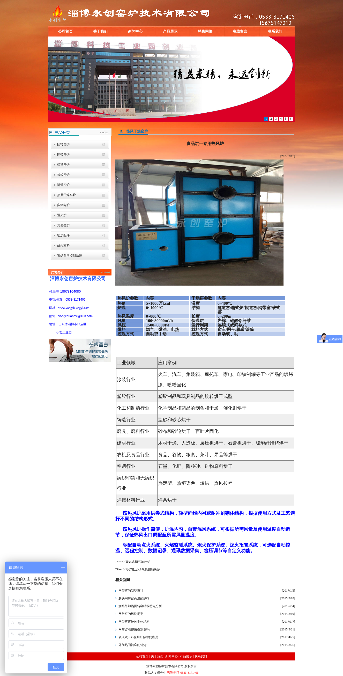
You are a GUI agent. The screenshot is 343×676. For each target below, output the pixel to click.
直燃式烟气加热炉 (137, 562)
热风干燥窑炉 (66, 195)
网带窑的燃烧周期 (130, 614)
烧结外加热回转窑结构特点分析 (140, 606)
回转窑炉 (63, 144)
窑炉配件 (63, 235)
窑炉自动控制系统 (69, 255)
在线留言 (240, 31)
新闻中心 (135, 31)
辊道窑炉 (63, 164)
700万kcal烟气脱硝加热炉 (142, 569)
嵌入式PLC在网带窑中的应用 (138, 637)
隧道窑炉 (63, 185)
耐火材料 (63, 245)
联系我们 (275, 31)
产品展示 (170, 31)
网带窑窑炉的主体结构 (134, 621)
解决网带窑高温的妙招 (134, 598)
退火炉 (61, 215)
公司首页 (65, 31)
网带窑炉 (63, 154)
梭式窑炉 (63, 175)
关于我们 (100, 31)
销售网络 (205, 31)
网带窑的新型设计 (130, 590)
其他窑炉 (63, 225)
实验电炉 (63, 205)
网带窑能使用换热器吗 (134, 629)
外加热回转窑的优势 (132, 645)
